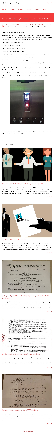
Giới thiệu (37, 9)
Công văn (20, 9)
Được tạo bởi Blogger (27, 431)
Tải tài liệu (28, 9)
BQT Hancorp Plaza (11, 2)
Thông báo (12, 9)
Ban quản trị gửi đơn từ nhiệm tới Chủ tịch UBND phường (20, 410)
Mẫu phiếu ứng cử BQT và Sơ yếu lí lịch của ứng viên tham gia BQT (22, 184)
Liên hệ (44, 9)
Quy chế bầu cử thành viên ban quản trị (14, 240)
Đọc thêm (49, 196)
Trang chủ (4, 9)
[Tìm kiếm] (48, 2)
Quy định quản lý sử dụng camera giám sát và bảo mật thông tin (21, 354)
